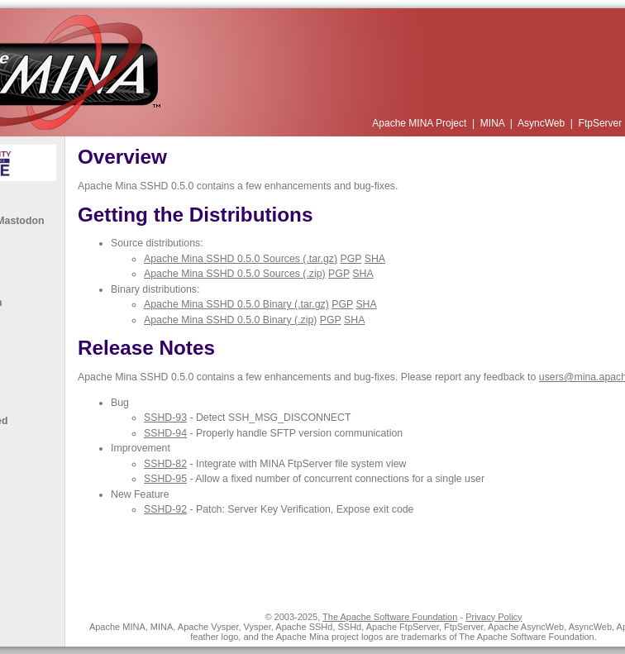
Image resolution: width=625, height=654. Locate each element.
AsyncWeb (542, 123)
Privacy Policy (493, 617)
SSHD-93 (165, 417)
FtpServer (602, 123)
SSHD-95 (165, 479)
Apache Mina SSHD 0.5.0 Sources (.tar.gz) (240, 259)
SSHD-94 (165, 433)
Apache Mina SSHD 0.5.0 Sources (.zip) (235, 273)
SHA (375, 259)
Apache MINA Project (420, 123)
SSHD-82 (165, 464)
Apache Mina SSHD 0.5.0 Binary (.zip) (230, 320)
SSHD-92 (165, 509)
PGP (350, 259)
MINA (494, 123)
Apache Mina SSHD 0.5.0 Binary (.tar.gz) (236, 304)
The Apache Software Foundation (389, 617)
